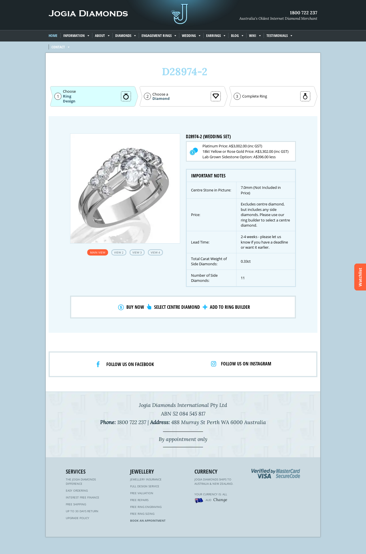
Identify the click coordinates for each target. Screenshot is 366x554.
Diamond (161, 98)
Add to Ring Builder (230, 307)
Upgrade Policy (77, 518)
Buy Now (135, 307)
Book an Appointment (148, 521)
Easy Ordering (77, 490)
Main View (97, 252)
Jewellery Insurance (146, 479)
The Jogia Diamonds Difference (81, 481)
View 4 (155, 252)
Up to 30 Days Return (82, 511)
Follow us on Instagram (246, 363)
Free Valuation (141, 493)
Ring (67, 96)
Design (69, 101)
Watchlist (360, 277)
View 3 (137, 252)
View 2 (119, 252)
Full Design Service (144, 486)
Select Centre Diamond (177, 307)
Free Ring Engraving (146, 507)
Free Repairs (139, 500)
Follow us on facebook (130, 364)
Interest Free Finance (82, 497)
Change (220, 499)
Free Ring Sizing (142, 514)
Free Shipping (76, 504)
